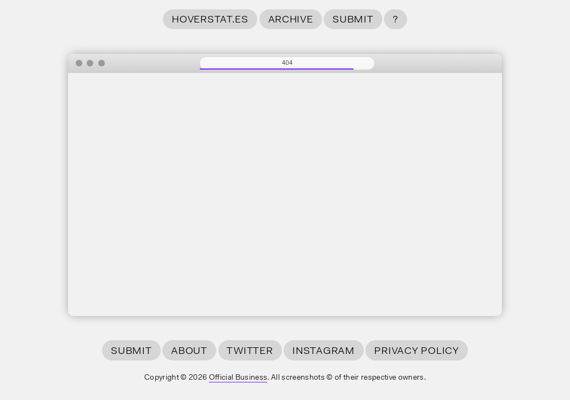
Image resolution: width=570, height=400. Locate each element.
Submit (352, 20)
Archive (290, 20)
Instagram (323, 351)
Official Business (238, 378)
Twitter (250, 351)
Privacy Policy (416, 351)
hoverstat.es (210, 20)
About (189, 351)
